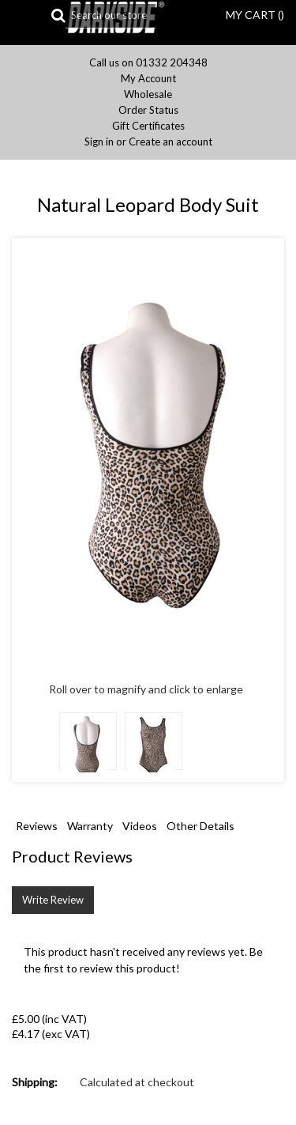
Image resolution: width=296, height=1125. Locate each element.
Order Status (148, 110)
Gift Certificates (148, 126)
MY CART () (255, 14)
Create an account (170, 142)
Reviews (37, 825)
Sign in (99, 142)
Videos (139, 825)
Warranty (90, 825)
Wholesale (148, 94)
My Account (148, 79)
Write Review (53, 899)
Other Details (200, 825)
